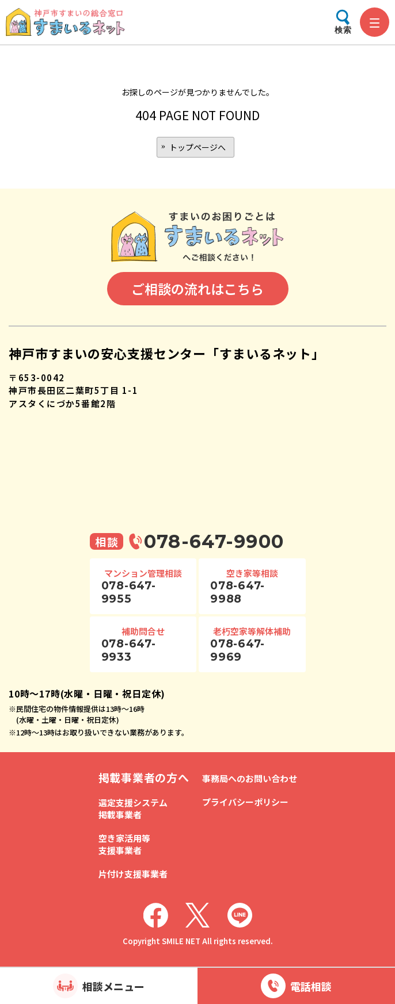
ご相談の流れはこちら (197, 288)
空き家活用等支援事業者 (124, 844)
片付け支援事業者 (133, 874)
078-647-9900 (214, 541)
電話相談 (311, 986)
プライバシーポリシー (245, 802)
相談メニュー (113, 986)
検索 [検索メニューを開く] (343, 30)
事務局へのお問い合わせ (249, 778)
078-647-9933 (128, 650)
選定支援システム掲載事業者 (133, 808)
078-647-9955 (128, 592)
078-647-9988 (237, 592)
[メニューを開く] (374, 22)
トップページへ (197, 147)
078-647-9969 (237, 650)
